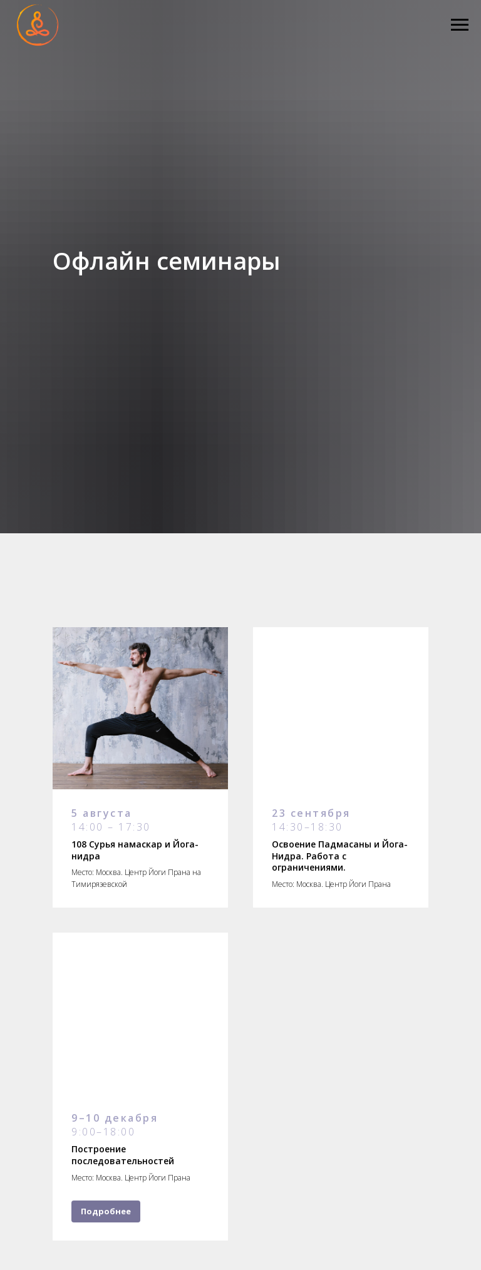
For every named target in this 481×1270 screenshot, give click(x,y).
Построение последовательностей (122, 1155)
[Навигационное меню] (459, 25)
